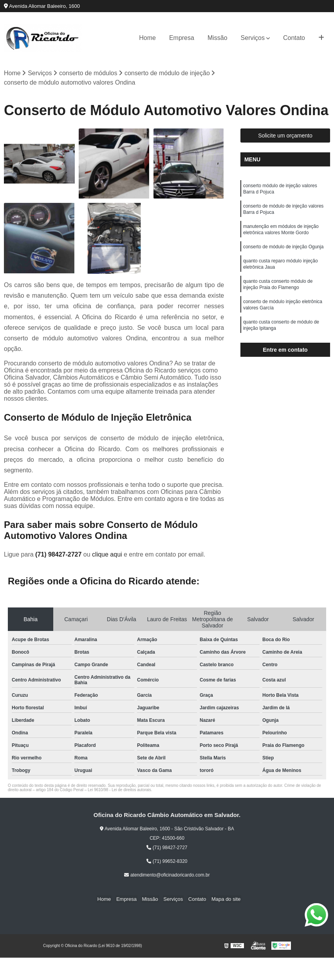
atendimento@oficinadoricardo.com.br (166, 875)
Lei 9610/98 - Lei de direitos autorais (119, 790)
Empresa (181, 37)
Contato (294, 37)
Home (147, 37)
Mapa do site (222, 899)
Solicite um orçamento (285, 136)
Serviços (253, 37)
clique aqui (107, 554)
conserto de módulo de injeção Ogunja (283, 252)
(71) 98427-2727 (59, 554)
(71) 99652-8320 (166, 861)
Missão (217, 37)
